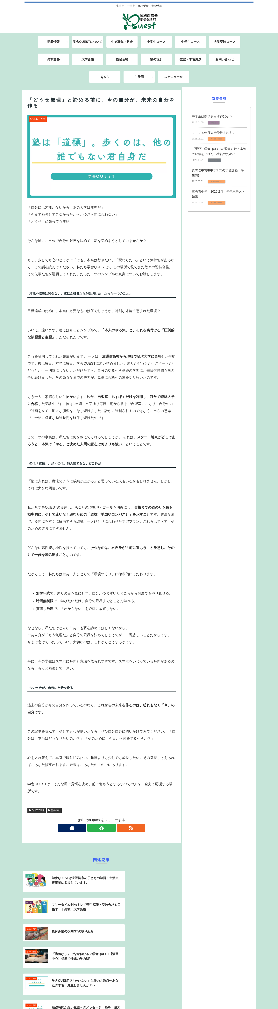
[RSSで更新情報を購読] (110, 828)
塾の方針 (54, 810)
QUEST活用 (37, 810)
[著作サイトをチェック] (92, 828)
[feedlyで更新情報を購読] (101, 828)
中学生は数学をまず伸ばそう (212, 116)
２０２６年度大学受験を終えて (213, 132)
